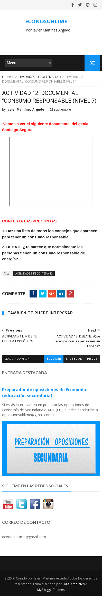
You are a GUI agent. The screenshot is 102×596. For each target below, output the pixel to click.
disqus (92, 358)
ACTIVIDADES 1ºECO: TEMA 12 (36, 77)
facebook (74, 358)
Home (6, 77)
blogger (54, 358)
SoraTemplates (73, 584)
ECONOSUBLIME (46, 21)
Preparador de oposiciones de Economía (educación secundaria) (44, 392)
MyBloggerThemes (50, 589)
